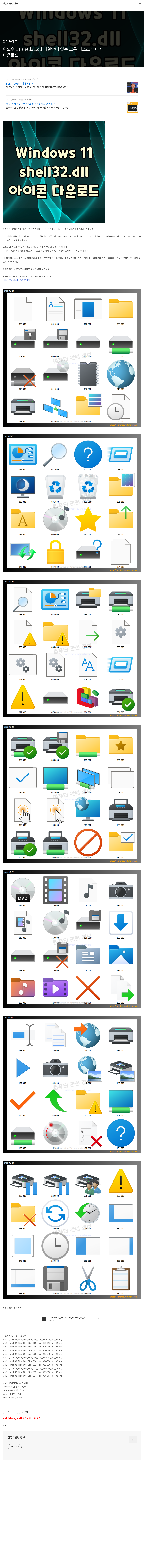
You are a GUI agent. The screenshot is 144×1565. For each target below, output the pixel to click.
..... (9, 1527)
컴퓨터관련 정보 (10, 3)
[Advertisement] (72, 99)
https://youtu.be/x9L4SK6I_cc (18, 326)
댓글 (4, 1510)
